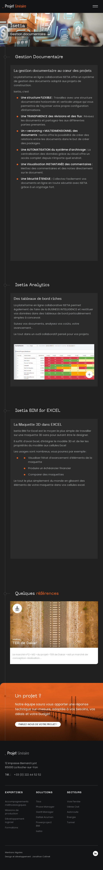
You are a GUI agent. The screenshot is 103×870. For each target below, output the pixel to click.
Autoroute (72, 811)
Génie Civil (73, 806)
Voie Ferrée (73, 801)
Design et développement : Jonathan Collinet (27, 856)
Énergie (71, 817)
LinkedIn (95, 853)
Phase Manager (45, 806)
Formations (11, 827)
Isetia (39, 831)
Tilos (38, 801)
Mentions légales (14, 852)
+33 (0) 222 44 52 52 (27, 774)
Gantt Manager (45, 811)
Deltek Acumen (44, 817)
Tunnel (71, 822)
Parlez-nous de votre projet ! (38, 724)
